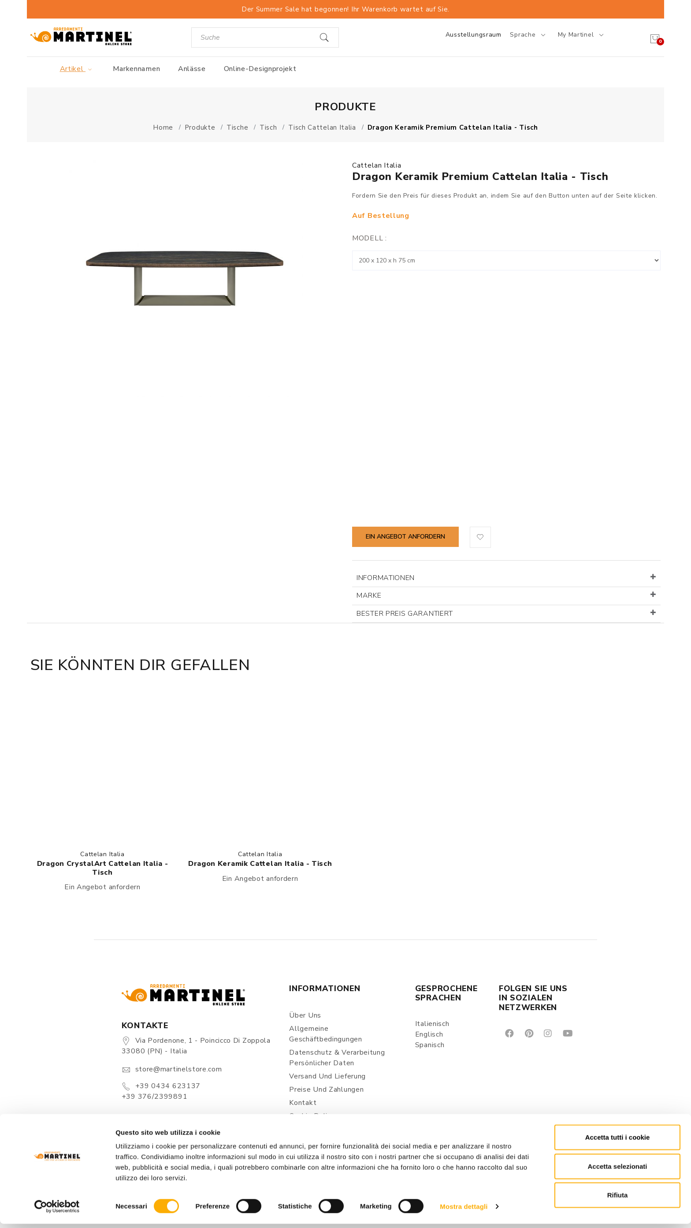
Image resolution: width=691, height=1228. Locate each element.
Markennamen (136, 69)
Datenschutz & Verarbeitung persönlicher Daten (337, 1058)
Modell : (369, 238)
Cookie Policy (311, 1116)
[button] (480, 537)
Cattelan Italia (376, 165)
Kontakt (302, 1103)
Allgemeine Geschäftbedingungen (325, 1034)
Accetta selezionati (617, 1170)
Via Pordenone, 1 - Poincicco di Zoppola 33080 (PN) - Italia (196, 1046)
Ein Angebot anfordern (405, 536)
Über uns (305, 1015)
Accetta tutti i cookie (617, 1141)
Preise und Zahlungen (326, 1089)
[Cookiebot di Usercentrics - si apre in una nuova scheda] (57, 1210)
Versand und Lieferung (327, 1076)
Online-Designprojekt (260, 69)
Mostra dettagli (463, 1210)
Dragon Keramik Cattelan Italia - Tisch (260, 864)
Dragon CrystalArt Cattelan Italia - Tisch (102, 868)
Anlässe (192, 69)
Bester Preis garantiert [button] (405, 613)
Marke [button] (369, 595)
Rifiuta (617, 1199)
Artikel (77, 69)
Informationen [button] (386, 578)
